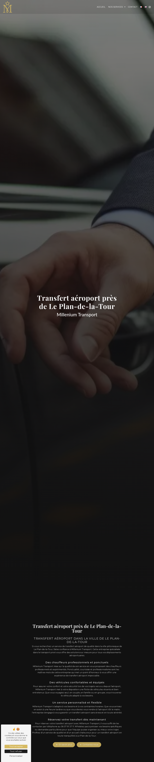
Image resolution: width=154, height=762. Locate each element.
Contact (132, 7)
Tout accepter (16, 746)
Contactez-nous (89, 734)
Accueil (101, 7)
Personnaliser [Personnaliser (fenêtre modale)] (16, 756)
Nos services (115, 7)
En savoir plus (64, 734)
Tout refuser (16, 751)
